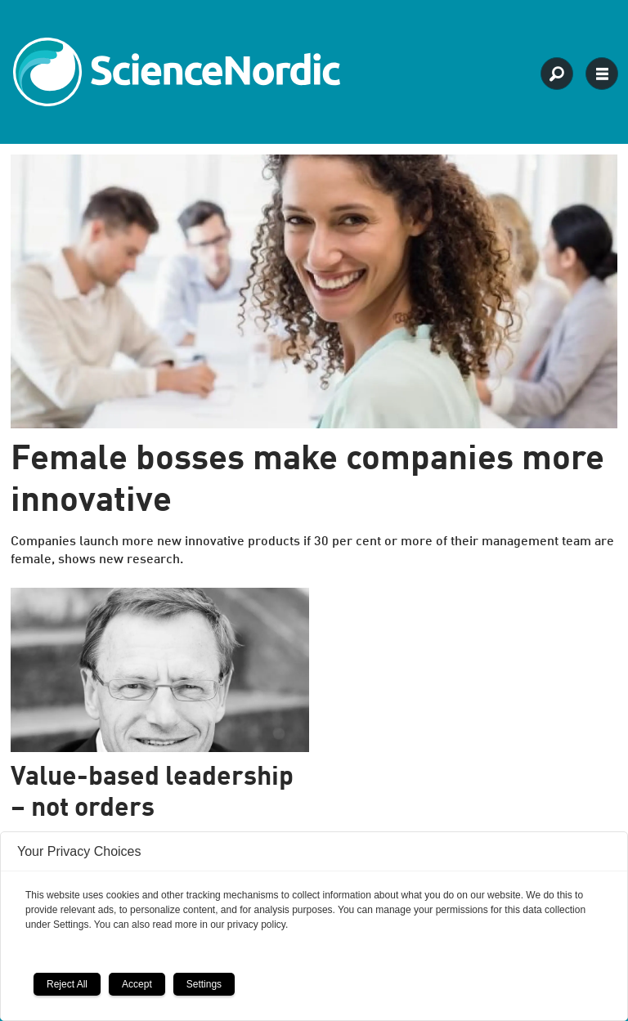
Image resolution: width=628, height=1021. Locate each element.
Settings (204, 984)
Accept (137, 984)
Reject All (67, 984)
